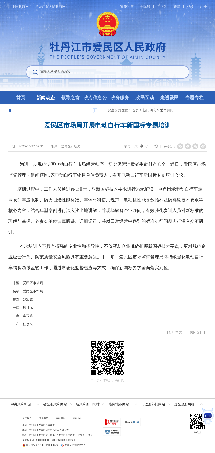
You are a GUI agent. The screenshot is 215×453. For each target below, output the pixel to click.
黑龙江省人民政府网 (50, 6)
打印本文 (175, 332)
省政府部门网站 (88, 404)
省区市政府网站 (55, 404)
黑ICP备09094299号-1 (63, 440)
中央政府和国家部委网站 (26, 404)
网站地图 (77, 418)
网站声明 (60, 418)
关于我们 (27, 418)
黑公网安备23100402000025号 (40, 445)
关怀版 (162, 6)
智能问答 (127, 6)
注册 (203, 6)
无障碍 (145, 6)
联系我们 (43, 418)
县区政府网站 (184, 404)
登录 (190, 6)
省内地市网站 (119, 404)
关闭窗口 (196, 332)
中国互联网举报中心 (73, 445)
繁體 (176, 6)
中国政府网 (20, 6)
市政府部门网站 (153, 404)
